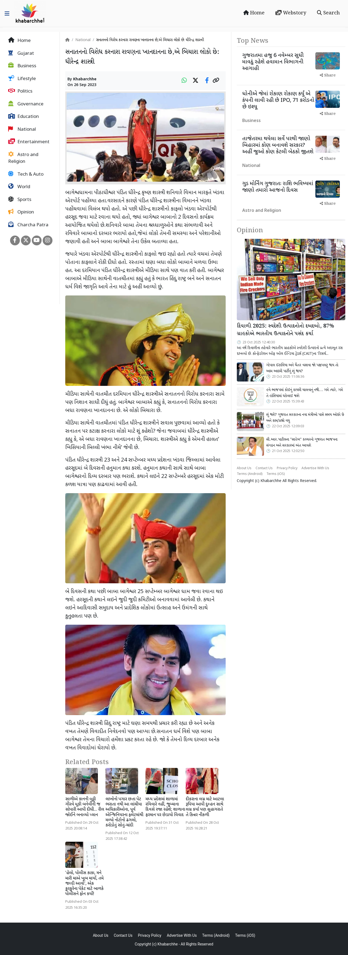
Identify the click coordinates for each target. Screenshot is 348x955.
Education (23, 116)
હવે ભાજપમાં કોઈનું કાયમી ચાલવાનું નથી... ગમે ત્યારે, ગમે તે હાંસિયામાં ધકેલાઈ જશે (304, 393)
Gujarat (21, 53)
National (22, 129)
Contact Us (264, 468)
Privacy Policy (287, 468)
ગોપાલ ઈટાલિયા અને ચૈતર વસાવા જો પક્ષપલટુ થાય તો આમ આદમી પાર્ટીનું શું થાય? (302, 368)
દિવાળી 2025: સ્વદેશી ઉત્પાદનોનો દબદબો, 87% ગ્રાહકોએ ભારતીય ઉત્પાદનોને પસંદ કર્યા (285, 330)
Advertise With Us (315, 468)
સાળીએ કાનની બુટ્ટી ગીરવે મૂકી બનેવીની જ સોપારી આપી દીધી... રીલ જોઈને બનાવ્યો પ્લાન (84, 807)
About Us (244, 468)
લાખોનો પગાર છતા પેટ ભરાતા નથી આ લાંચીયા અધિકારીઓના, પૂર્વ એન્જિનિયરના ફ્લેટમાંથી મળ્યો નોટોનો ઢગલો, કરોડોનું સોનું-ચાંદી (124, 812)
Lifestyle (22, 78)
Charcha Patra (28, 225)
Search (328, 13)
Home (254, 13)
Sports (19, 199)
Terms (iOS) (275, 474)
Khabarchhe (85, 79)
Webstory (290, 13)
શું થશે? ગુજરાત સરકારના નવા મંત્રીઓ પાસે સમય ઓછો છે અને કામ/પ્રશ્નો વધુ (305, 417)
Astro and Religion (23, 158)
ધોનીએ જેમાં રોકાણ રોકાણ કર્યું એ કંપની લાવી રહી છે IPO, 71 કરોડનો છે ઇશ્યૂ (278, 100)
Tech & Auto (26, 174)
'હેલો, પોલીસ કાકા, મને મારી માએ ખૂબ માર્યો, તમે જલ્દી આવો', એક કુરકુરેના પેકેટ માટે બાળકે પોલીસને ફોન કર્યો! (84, 883)
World (19, 187)
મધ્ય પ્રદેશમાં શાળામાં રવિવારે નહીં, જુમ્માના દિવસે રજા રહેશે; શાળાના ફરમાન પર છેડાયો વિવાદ (165, 807)
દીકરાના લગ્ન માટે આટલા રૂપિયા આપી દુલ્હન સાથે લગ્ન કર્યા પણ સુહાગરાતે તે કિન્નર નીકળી (205, 807)
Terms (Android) (249, 474)
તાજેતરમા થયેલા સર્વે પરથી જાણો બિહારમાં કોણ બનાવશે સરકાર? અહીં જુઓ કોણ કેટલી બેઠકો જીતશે (277, 145)
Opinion (21, 212)
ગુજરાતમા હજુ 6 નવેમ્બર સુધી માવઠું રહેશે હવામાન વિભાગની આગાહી (273, 62)
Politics (20, 91)
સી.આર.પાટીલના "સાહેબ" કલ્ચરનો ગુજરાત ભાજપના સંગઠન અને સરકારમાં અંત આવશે (301, 442)
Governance (26, 104)
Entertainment (28, 142)
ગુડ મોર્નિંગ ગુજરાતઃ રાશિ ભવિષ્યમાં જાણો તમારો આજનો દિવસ (277, 187)
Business (22, 66)
